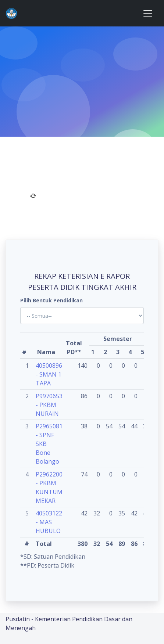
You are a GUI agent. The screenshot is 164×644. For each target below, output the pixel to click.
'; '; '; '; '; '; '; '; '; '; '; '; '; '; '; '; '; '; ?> (82, 315)
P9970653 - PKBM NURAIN (49, 405)
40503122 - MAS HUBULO (49, 522)
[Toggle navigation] (148, 13)
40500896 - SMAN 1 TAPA (49, 374)
